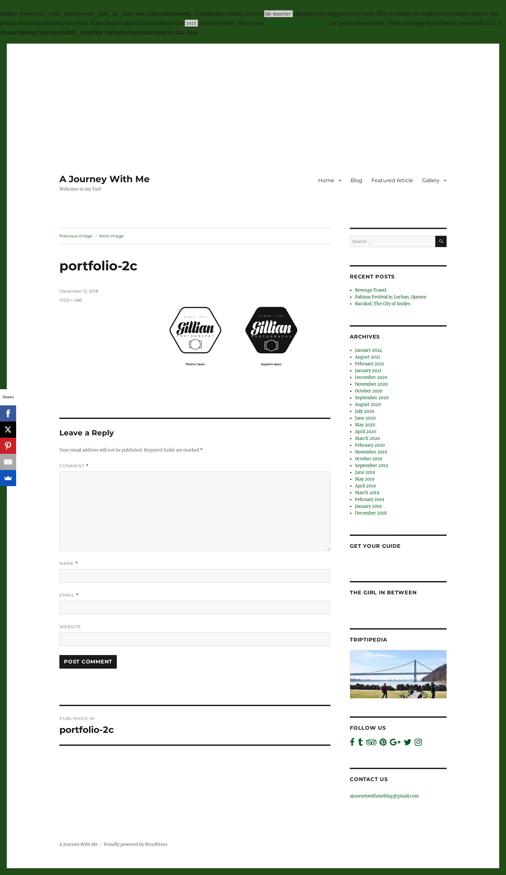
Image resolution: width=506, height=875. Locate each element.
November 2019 (371, 452)
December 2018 (371, 513)
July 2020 (364, 411)
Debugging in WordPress (296, 23)
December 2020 (371, 377)
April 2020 (365, 431)
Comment (74, 466)
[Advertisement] (253, 89)
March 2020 (367, 438)
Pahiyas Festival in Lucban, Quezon (391, 297)
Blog (356, 180)
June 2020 (365, 418)
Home (326, 180)
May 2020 (365, 425)
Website (70, 626)
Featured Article (392, 180)
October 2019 (368, 459)
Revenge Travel (370, 290)
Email (69, 595)
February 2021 (369, 364)
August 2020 (368, 404)
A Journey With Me (104, 178)
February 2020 (370, 445)
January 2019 (368, 506)
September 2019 (371, 465)
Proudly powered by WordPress (135, 844)
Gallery (431, 180)
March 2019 (367, 492)
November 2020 (371, 384)
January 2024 (368, 350)
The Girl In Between (383, 592)
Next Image (111, 235)
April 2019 (365, 486)
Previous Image (75, 235)
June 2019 (365, 472)
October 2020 (368, 391)
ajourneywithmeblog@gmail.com (384, 796)
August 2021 (367, 357)
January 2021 (368, 370)
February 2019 (369, 499)
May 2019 (365, 479)
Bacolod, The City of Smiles (382, 304)
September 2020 (372, 398)
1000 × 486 (70, 300)
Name (68, 563)
